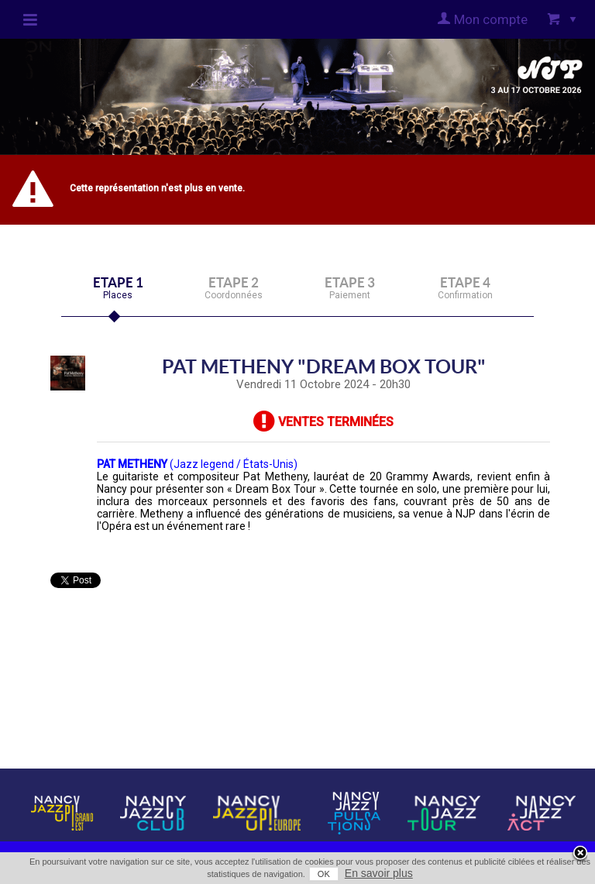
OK (324, 874)
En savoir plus (379, 873)
